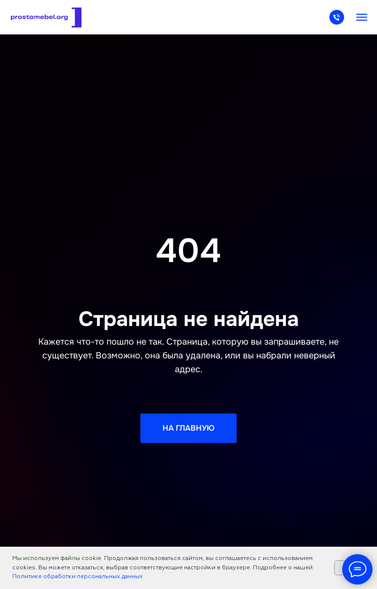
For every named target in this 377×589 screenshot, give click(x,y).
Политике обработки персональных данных (77, 577)
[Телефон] (336, 22)
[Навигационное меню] (361, 17)
